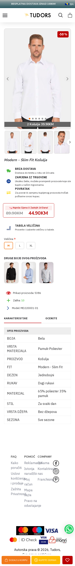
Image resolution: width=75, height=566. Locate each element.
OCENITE (51, 318)
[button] (7, 78)
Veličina (8, 239)
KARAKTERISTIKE (16, 318)
